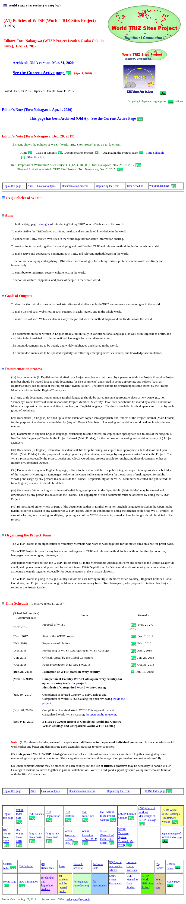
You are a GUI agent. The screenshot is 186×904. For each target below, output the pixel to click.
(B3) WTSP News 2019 (35, 837)
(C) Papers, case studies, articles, (116, 866)
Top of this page (12, 186)
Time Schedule (134, 186)
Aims (30, 186)
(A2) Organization (53, 815)
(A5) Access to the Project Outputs (108, 815)
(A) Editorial (26, 866)
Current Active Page (123, 118)
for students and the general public (63, 883)
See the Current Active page (42, 72)
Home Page (173, 883)
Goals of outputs (46, 186)
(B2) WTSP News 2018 (19, 837)
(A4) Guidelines (88, 815)
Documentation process (75, 186)
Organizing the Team (107, 186)
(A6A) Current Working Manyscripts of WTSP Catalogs (148, 816)
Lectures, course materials (131, 866)
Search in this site (159, 883)
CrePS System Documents (115, 879)
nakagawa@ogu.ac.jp (78, 899)
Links (62, 866)
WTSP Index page (162, 185)
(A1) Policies (36, 814)
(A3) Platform (70, 815)
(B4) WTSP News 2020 (52, 837)
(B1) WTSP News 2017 (7, 837)
